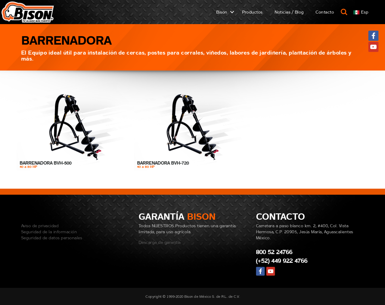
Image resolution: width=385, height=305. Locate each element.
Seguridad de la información (49, 231)
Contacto (324, 12)
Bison (221, 12)
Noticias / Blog (289, 12)
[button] (360, 12)
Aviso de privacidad (40, 225)
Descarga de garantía (159, 242)
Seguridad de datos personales (51, 238)
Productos (252, 12)
